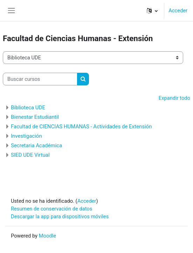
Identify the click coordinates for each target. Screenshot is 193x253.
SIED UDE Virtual (30, 155)
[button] (152, 10)
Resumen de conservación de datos (51, 209)
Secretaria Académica (36, 145)
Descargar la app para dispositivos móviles (60, 216)
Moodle (47, 236)
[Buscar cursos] (40, 79)
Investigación (26, 136)
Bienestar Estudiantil (35, 117)
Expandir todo (174, 98)
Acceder (177, 10)
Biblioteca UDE (28, 107)
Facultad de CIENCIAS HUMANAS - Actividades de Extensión (81, 126)
